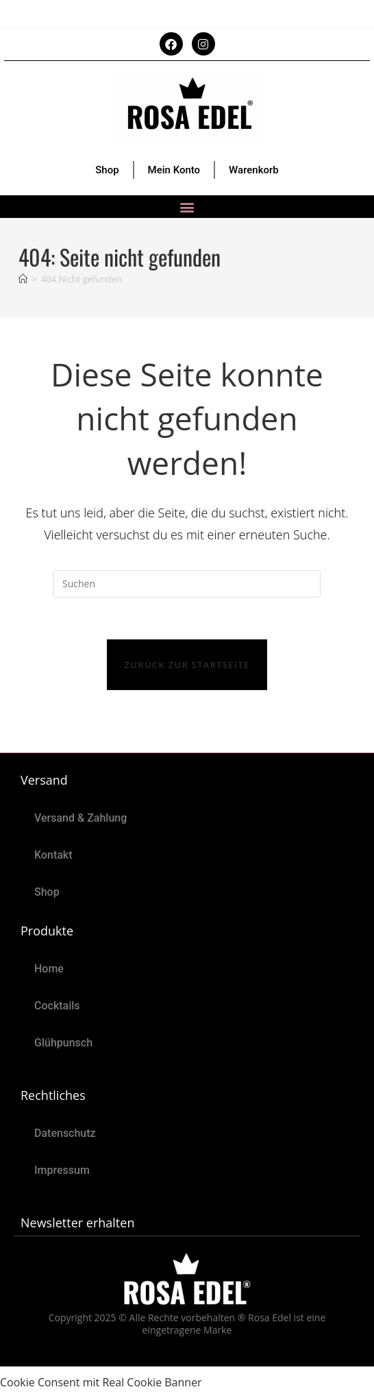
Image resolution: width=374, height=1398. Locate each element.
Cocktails (57, 1005)
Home (49, 968)
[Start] (22, 279)
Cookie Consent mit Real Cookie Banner (101, 1382)
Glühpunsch (63, 1042)
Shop (107, 170)
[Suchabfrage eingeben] (187, 584)
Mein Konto (174, 170)
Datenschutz (65, 1133)
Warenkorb (254, 170)
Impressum (62, 1170)
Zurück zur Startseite (187, 665)
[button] (187, 206)
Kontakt (53, 854)
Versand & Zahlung (80, 817)
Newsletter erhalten (77, 1222)
